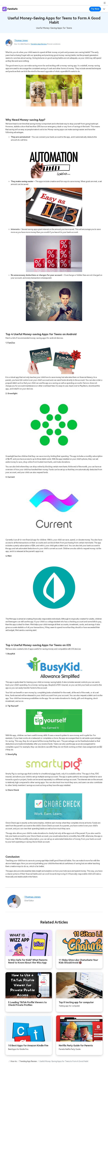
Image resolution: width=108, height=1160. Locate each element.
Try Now (95, 9)
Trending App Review (39, 44)
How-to (14, 1061)
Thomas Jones (21, 40)
